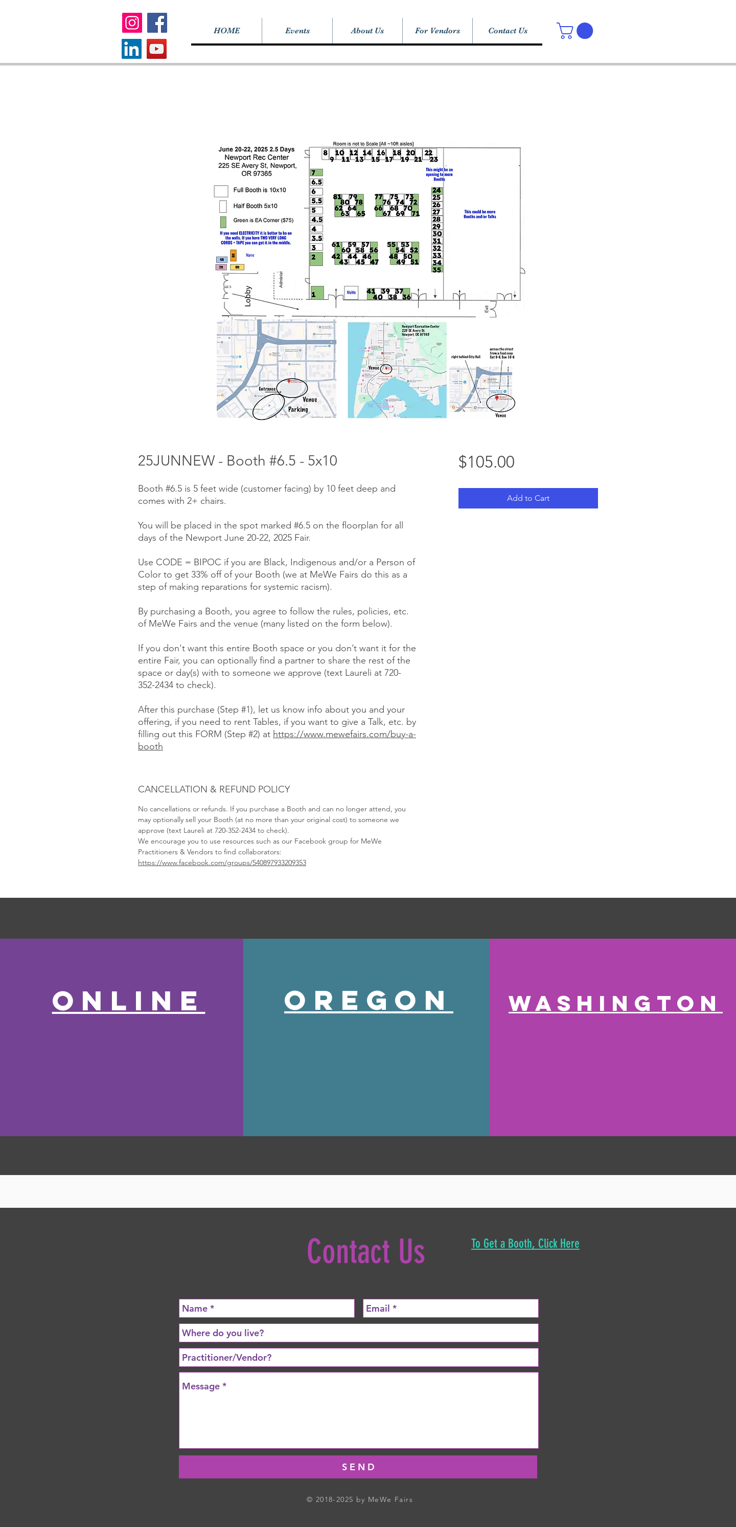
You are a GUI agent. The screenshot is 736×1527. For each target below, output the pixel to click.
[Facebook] (157, 23)
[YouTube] (157, 49)
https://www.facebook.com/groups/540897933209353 (222, 862)
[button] (577, 31)
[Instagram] (132, 23)
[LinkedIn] (132, 49)
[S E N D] (358, 1466)
